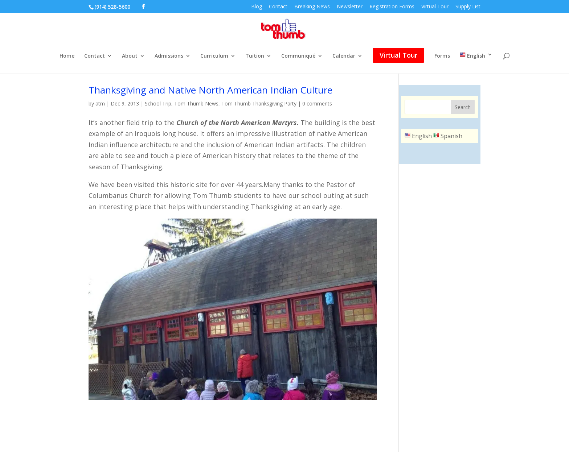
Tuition (254, 56)
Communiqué (298, 56)
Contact (278, 7)
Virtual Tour (435, 7)
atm (100, 103)
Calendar (343, 56)
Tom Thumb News (196, 103)
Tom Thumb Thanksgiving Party (258, 103)
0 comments (317, 103)
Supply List (467, 7)
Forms (442, 56)
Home (67, 56)
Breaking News (312, 7)
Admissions (169, 56)
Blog (256, 7)
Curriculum (214, 56)
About (130, 56)
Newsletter (350, 7)
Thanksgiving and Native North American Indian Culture (210, 89)
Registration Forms (391, 7)
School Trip (158, 103)
